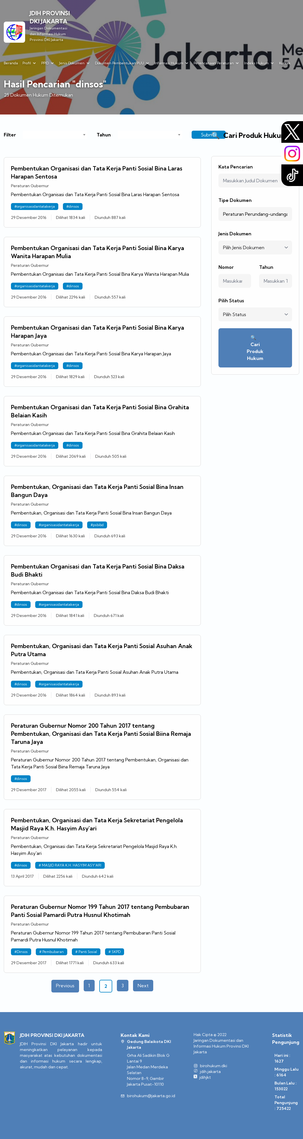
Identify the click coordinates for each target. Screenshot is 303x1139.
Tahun (104, 135)
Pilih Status (231, 300)
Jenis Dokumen (234, 234)
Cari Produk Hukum (255, 348)
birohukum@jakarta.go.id (151, 1095)
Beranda (11, 63)
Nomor (226, 267)
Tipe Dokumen (235, 200)
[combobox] (55, 135)
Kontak (285, 63)
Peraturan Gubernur (30, 185)
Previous (65, 985)
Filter (10, 135)
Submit (208, 135)
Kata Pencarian (235, 167)
